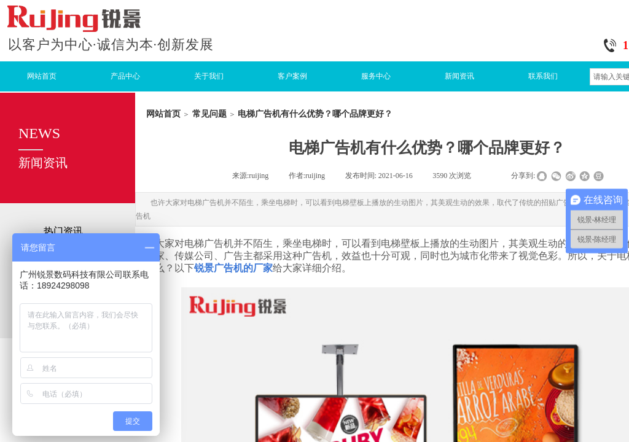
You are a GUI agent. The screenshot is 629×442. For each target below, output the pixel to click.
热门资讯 (63, 231)
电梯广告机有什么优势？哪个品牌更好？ (315, 113)
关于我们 (209, 76)
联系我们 (543, 76)
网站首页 (42, 76)
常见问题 (209, 113)
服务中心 (376, 76)
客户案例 (292, 76)
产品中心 (125, 76)
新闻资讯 (459, 76)
